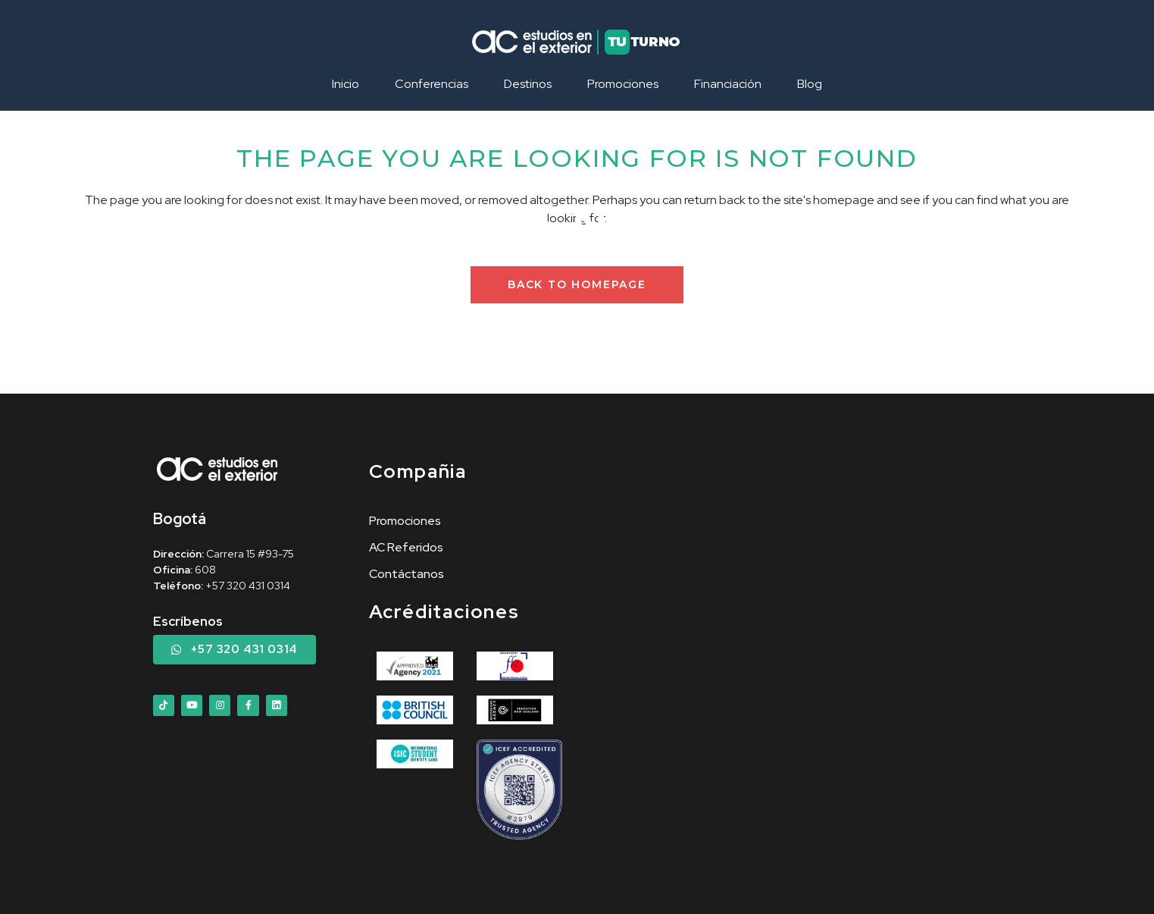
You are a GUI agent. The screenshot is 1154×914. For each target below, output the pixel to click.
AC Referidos (406, 547)
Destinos (528, 84)
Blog (809, 84)
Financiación (728, 84)
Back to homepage (577, 284)
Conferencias (431, 84)
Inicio (345, 84)
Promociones (622, 84)
